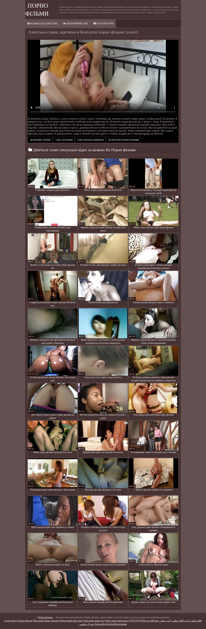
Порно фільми (45, 617)
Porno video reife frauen (116, 621)
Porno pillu (100, 624)
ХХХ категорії (104, 23)
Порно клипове (51, 621)
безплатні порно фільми (123, 140)
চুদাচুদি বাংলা (134, 621)
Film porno (38, 621)
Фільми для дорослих (43, 23)
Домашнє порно (40, 140)
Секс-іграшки (64, 140)
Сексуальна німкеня (90, 140)
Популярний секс (75, 23)
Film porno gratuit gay (94, 621)
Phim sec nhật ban (149, 621)
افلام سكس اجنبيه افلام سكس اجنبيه (184, 621)
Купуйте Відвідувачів (116, 624)
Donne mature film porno (71, 621)
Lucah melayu (11, 621)
